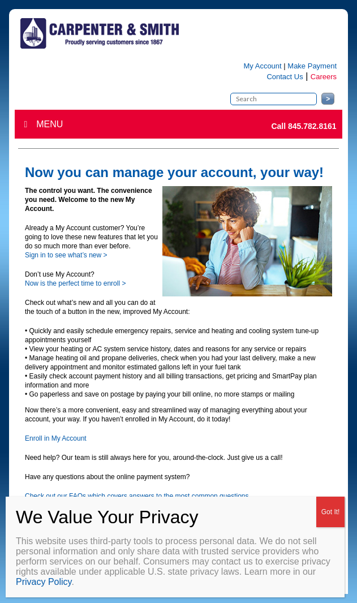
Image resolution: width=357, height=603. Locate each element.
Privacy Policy (43, 582)
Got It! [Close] (330, 512)
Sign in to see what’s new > (66, 255)
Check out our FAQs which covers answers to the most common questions (137, 496)
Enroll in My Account (56, 438)
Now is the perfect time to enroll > (75, 283)
